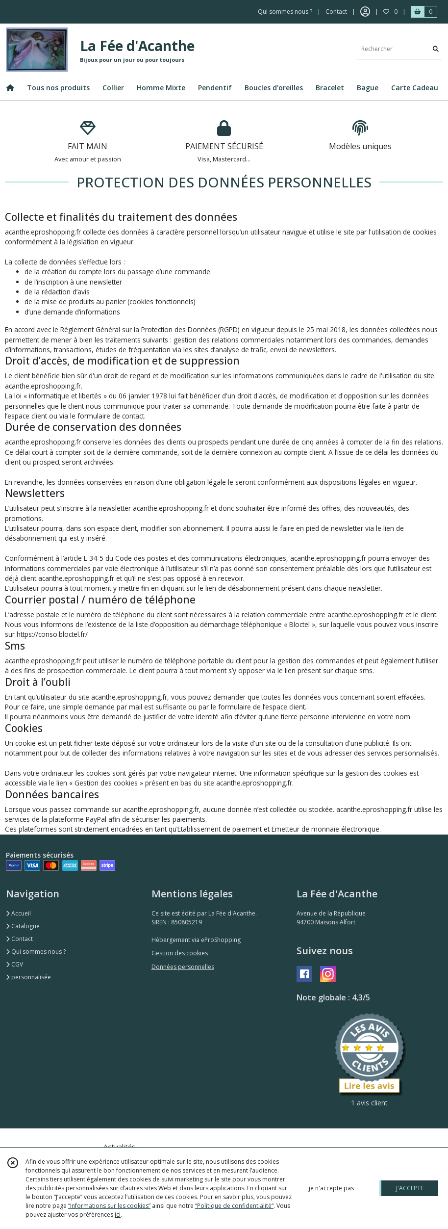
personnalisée (28, 977)
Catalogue (23, 926)
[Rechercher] (435, 49)
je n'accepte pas (331, 1188)
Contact (336, 11)
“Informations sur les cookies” (109, 1206)
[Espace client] (365, 12)
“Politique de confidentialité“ (234, 1206)
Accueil (18, 913)
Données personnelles (182, 967)
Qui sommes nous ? (36, 951)
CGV (14, 964)
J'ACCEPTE (409, 1188)
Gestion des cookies (179, 953)
